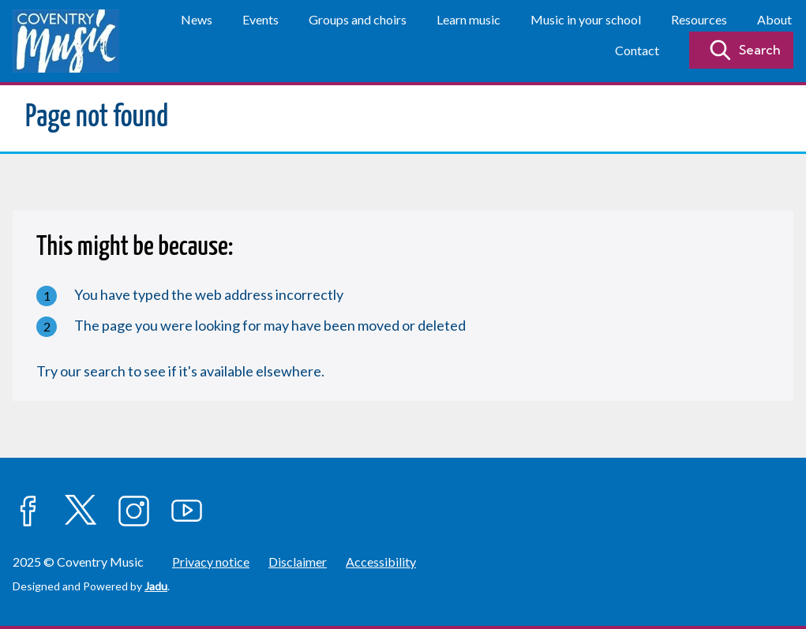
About (774, 19)
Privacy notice (210, 561)
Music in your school (585, 19)
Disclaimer (297, 561)
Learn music (468, 19)
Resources (699, 19)
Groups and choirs (358, 19)
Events (260, 19)
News (196, 19)
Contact (637, 50)
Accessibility (381, 561)
